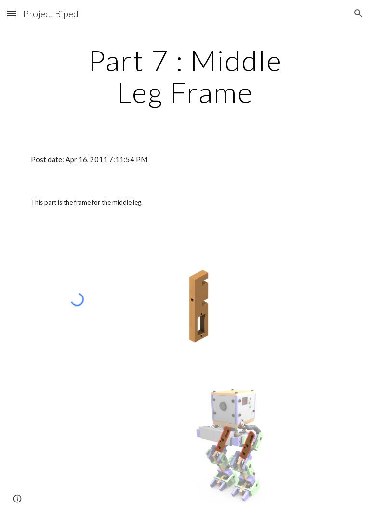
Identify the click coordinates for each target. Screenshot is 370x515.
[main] (185, 76)
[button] (11, 13)
